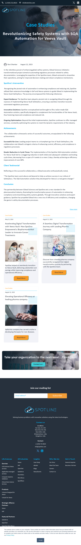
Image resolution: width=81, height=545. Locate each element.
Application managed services (8, 473)
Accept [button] (40, 540)
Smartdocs (21, 475)
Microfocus (21, 478)
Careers (51, 468)
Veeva (3, 508)
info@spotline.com (28, 3)
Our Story (52, 462)
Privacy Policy (10, 535)
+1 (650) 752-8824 (11, 3)
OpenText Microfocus (8, 526)
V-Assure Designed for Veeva (8, 493)
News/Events (37, 472)
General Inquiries (70, 462)
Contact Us (52, 472)
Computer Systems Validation (7, 478)
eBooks (36, 465)
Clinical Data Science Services (8, 483)
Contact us (38, 364)
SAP (3, 511)
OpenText (5, 523)
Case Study (37, 462)
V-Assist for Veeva (7, 497)
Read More (21, 278)
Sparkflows (21, 481)
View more (73, 209)
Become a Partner (70, 465)
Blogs (35, 468)
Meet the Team (54, 465)
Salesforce (5, 520)
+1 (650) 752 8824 (40, 444)
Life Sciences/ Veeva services (8, 468)
